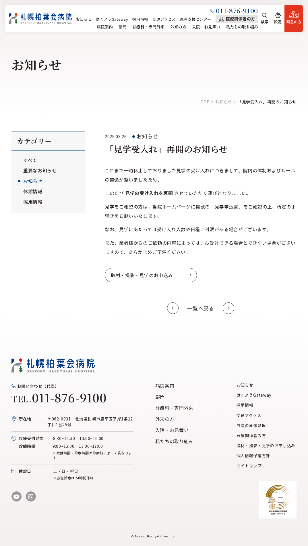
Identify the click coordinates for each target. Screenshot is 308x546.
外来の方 (178, 27)
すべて (30, 160)
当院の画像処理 (251, 425)
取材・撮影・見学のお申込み (142, 275)
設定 (278, 21)
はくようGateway (112, 19)
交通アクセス (164, 19)
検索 (264, 21)
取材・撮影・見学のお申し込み (266, 445)
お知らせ (84, 19)
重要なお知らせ (40, 170)
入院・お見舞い (206, 27)
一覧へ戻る (200, 308)
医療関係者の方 (240, 19)
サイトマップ (249, 465)
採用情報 (140, 19)
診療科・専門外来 (148, 27)
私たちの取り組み (242, 27)
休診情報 (32, 191)
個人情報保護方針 (253, 455)
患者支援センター (195, 19)
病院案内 (105, 27)
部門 (123, 27)
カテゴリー (34, 141)
